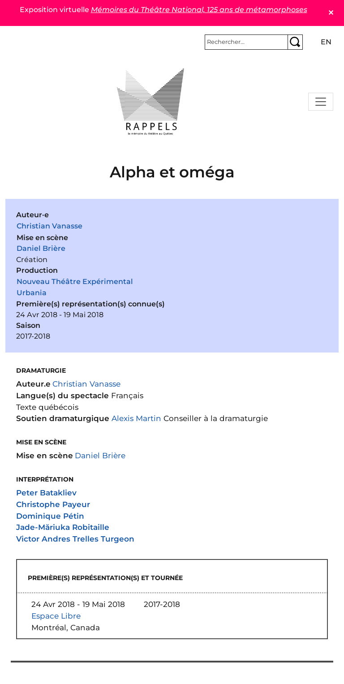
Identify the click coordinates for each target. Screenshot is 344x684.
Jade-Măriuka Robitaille (62, 527)
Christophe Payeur (53, 504)
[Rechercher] (246, 42)
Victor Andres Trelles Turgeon (75, 538)
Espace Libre (56, 615)
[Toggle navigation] (320, 102)
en (326, 42)
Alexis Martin (136, 418)
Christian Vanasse (49, 226)
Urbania (32, 292)
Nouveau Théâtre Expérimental (75, 281)
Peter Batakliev (46, 492)
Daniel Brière (41, 248)
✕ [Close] (331, 13)
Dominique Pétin (50, 516)
